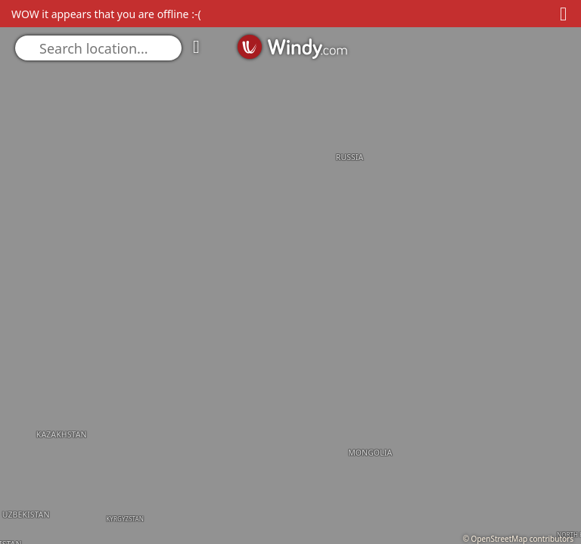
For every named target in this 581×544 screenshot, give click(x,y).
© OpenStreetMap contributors (518, 538)
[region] (290, 272)
